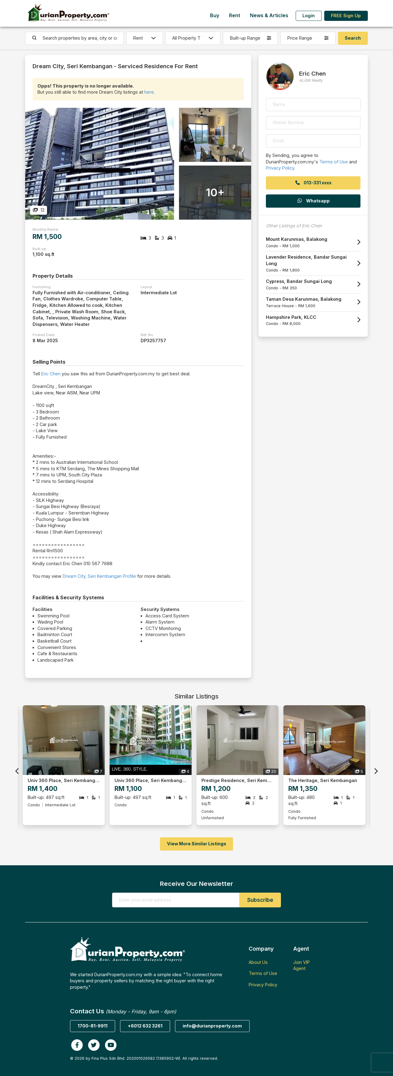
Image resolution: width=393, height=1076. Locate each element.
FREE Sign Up (346, 15)
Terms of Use (333, 161)
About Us (258, 962)
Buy (214, 15)
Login (308, 15)
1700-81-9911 (92, 1025)
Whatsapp (313, 200)
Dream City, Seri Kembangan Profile (99, 576)
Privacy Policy (280, 167)
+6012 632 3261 (145, 1025)
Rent (234, 15)
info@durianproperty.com (212, 1025)
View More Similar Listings (196, 843)
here (149, 92)
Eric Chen (50, 373)
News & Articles (269, 15)
